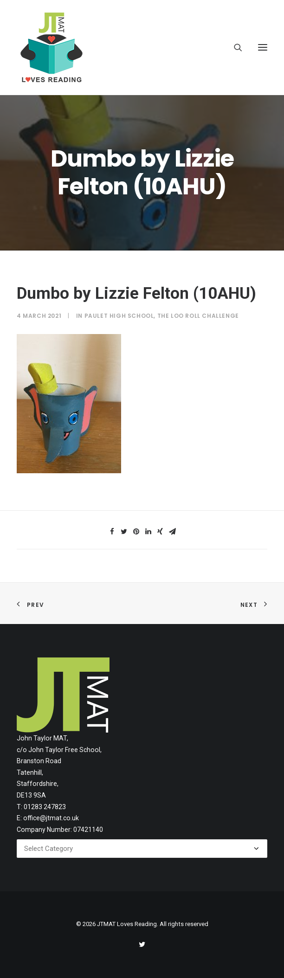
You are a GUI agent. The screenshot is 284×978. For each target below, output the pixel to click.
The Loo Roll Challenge (198, 316)
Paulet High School (119, 316)
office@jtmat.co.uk (51, 818)
